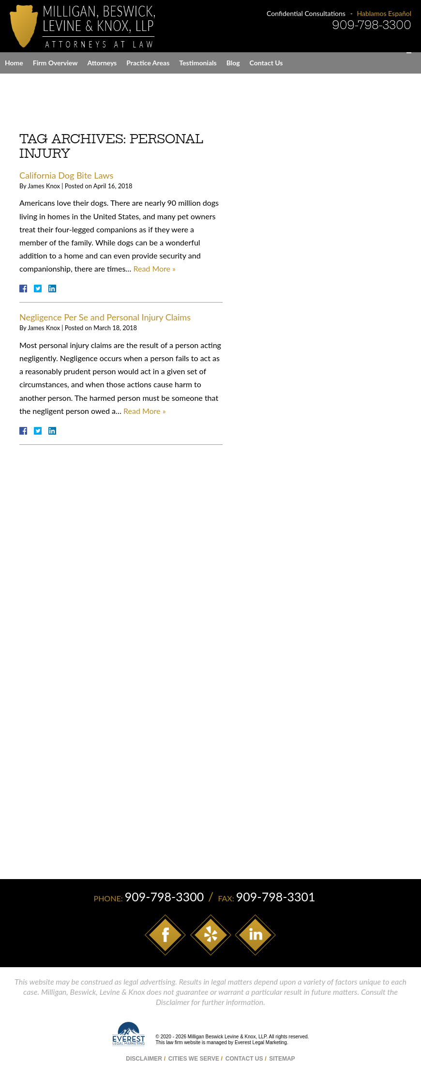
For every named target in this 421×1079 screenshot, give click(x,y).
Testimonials (197, 63)
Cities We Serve (193, 1058)
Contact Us (266, 63)
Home (14, 63)
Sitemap (282, 1058)
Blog (233, 63)
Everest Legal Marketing (261, 1043)
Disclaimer (144, 1058)
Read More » (154, 268)
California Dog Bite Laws (66, 175)
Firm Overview (55, 63)
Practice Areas (147, 63)
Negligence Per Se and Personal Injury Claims (105, 317)
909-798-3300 (371, 25)
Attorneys (102, 63)
